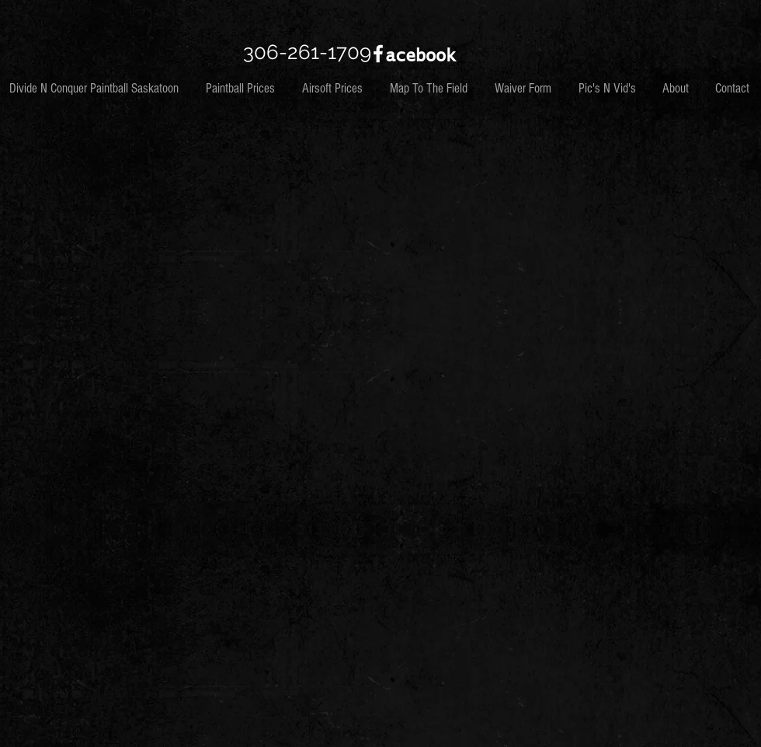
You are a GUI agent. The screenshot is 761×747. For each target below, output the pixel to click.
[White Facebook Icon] (378, 53)
